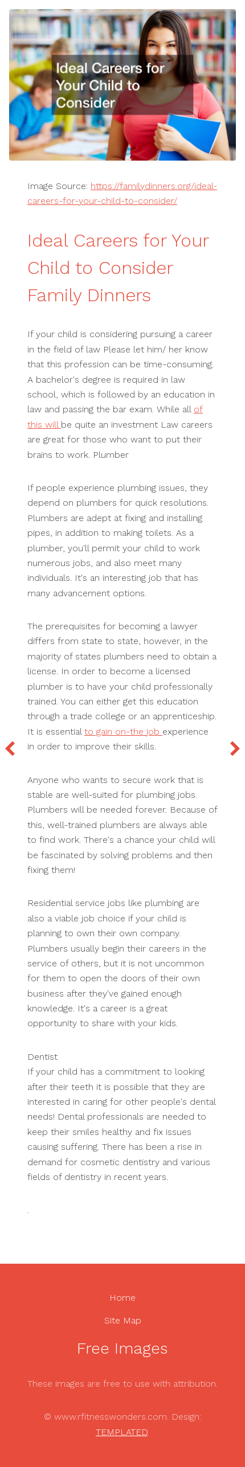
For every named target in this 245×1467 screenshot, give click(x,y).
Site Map (122, 1320)
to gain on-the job (123, 731)
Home (122, 1297)
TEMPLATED (122, 1432)
